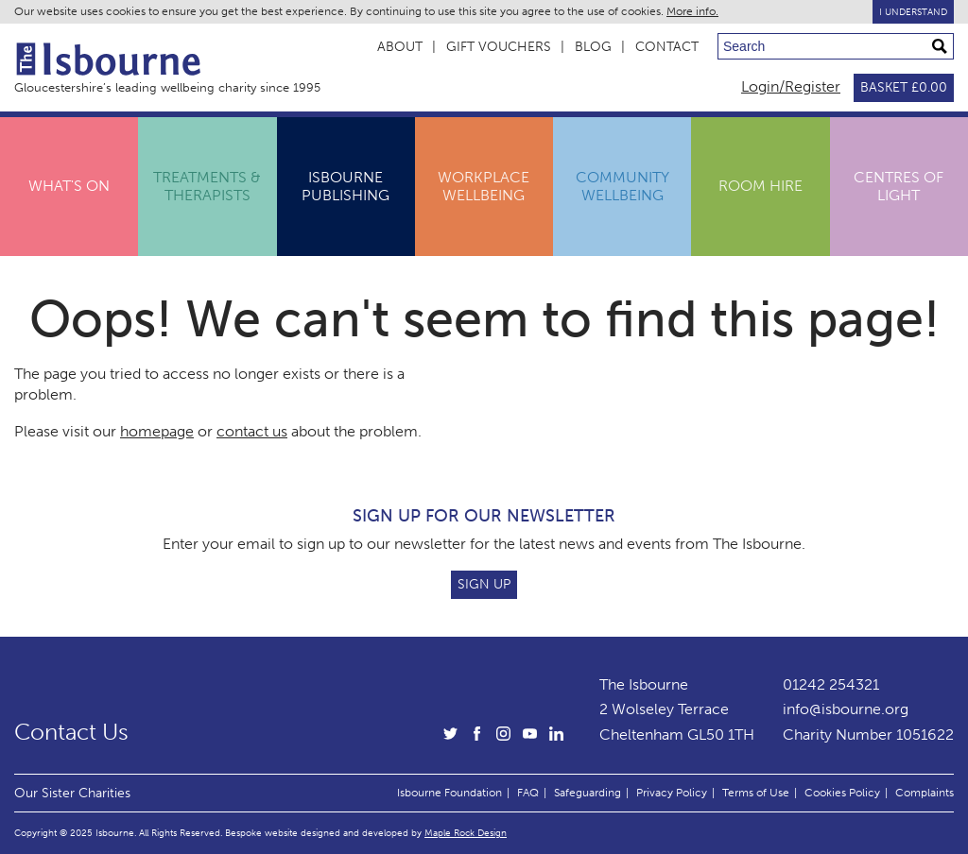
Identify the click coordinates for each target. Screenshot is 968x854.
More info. (692, 11)
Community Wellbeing (622, 185)
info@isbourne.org (845, 709)
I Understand (913, 12)
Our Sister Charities (72, 792)
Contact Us (71, 732)
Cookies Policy (842, 792)
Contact (667, 47)
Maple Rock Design (465, 833)
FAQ (528, 792)
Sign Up (484, 584)
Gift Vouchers (498, 47)
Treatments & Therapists (207, 185)
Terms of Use (755, 792)
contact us (251, 431)
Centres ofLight (898, 185)
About (400, 47)
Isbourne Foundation (449, 792)
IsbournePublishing (345, 185)
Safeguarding (587, 792)
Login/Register (790, 86)
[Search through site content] (835, 46)
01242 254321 (831, 684)
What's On (69, 186)
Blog (593, 47)
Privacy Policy (671, 792)
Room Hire (760, 186)
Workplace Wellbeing (483, 185)
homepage (157, 431)
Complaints (924, 792)
